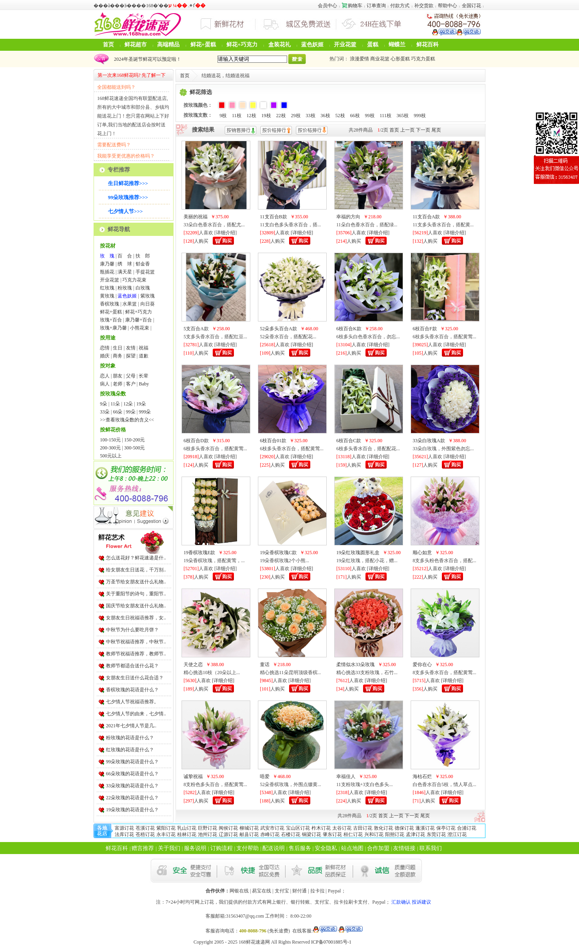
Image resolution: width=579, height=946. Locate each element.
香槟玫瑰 (109, 304)
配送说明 (273, 848)
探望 (131, 356)
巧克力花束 (134, 280)
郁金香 (143, 264)
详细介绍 (225, 233)
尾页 (436, 130)
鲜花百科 (427, 45)
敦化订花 (383, 828)
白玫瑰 (143, 288)
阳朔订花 (394, 834)
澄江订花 (457, 834)
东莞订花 (436, 834)
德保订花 (404, 828)
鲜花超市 (135, 45)
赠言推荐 (143, 848)
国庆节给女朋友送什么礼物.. (136, 606)
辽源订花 (228, 834)
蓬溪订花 (425, 828)
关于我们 (169, 848)
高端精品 (168, 45)
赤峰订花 (270, 834)
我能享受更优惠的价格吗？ (126, 156)
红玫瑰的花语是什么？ (130, 749)
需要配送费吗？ (114, 145)
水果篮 (129, 304)
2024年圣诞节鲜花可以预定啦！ (146, 59)
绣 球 (125, 264)
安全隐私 (326, 848)
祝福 (143, 348)
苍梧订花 (145, 834)
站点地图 (352, 848)
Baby (144, 384)
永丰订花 (166, 834)
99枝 (370, 115)
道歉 (143, 356)
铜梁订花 (311, 834)
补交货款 (423, 5)
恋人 (105, 376)
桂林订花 (186, 834)
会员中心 (327, 5)
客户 (131, 384)
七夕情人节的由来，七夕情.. (136, 713)
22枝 (281, 115)
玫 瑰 (107, 256)
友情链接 (404, 848)
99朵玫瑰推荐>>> (128, 197)
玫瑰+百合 (111, 320)
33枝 (310, 115)
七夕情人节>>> (125, 211)
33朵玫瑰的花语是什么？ (132, 785)
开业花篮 (345, 45)
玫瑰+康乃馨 (113, 328)
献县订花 (249, 834)
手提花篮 (145, 272)
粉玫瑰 (125, 288)
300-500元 (134, 448)
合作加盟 (378, 848)
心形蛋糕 (400, 59)
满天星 (125, 272)
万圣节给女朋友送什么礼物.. (136, 582)
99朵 (131, 412)
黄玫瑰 (107, 296)
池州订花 (207, 834)
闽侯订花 (228, 828)
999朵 (145, 412)
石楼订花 (290, 834)
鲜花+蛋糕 (203, 45)
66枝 (355, 115)
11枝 (237, 115)
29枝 (296, 115)
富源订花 (124, 828)
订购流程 (221, 848)
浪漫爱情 (359, 59)
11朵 (115, 404)
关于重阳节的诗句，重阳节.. (136, 594)
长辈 (143, 376)
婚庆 (105, 356)
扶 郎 (143, 256)
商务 (117, 356)
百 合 (125, 256)
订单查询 (376, 5)
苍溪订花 (145, 828)
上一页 (407, 130)
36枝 (325, 115)
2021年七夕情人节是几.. (131, 725)
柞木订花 (321, 828)
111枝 (385, 115)
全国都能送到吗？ (116, 87)
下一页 (423, 130)
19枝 (266, 115)
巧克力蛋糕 (423, 59)
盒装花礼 (279, 45)
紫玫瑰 (147, 296)
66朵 (117, 412)
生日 (117, 348)
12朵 (128, 404)
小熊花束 (139, 328)
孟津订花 (415, 834)
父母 (131, 376)
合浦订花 (466, 828)
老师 (117, 384)
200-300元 (110, 448)
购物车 (352, 5)
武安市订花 (272, 828)
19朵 (141, 404)
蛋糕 (372, 45)
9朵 (103, 404)
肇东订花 (332, 834)
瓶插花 (107, 272)
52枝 (340, 115)
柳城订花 (249, 828)
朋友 (117, 376)
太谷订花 (341, 828)
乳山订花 (186, 828)
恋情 (105, 348)
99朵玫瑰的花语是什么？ (132, 761)
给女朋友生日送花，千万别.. (136, 570)
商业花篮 (379, 59)
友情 (131, 348)
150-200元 (134, 440)
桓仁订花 (353, 834)
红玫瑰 (107, 288)
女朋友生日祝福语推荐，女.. (136, 618)
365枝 (403, 115)
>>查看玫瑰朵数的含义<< (127, 420)
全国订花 (471, 5)
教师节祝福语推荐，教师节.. (136, 654)
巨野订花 (207, 828)
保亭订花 (445, 828)
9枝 (223, 115)
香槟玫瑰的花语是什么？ (132, 690)
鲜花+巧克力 (242, 45)
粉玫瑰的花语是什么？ (130, 737)
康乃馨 (107, 264)
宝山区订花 (298, 828)
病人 (105, 384)
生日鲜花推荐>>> (128, 183)
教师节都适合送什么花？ (132, 666)
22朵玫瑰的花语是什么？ (132, 797)
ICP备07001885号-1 (331, 942)
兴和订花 (373, 834)
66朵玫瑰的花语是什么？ (132, 773)
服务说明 (195, 848)
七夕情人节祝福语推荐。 (132, 702)
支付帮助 (247, 848)
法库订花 (124, 834)
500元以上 (111, 456)
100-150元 (110, 440)
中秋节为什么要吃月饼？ (132, 630)
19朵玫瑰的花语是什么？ (132, 809)
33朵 (105, 412)
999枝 (420, 115)
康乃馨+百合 (138, 320)
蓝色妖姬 (312, 45)
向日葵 (147, 304)
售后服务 (300, 848)
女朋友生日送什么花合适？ (135, 678)
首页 (108, 45)
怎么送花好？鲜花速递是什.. (136, 558)
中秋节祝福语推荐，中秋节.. (136, 642)
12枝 (251, 115)
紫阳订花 (166, 828)
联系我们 (430, 848)
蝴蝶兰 (397, 45)
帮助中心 (447, 5)
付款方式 (399, 5)
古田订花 (362, 828)
